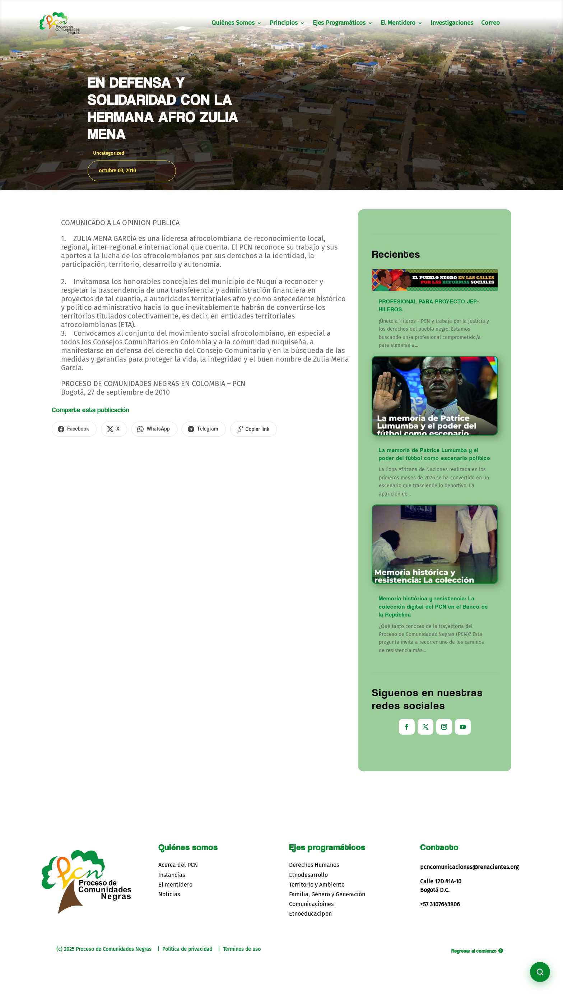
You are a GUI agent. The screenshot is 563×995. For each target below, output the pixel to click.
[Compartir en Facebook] (73, 429)
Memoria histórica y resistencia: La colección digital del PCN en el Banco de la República (433, 606)
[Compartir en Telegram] (198, 429)
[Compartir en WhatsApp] (151, 429)
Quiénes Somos (233, 23)
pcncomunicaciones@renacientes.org (469, 867)
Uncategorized (108, 153)
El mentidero (175, 884)
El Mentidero (398, 23)
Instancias (171, 874)
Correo (490, 23)
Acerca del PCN (178, 864)
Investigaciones (452, 23)
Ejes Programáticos (339, 23)
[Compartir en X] (111, 429)
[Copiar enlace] (247, 429)
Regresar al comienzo (474, 951)
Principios (284, 23)
